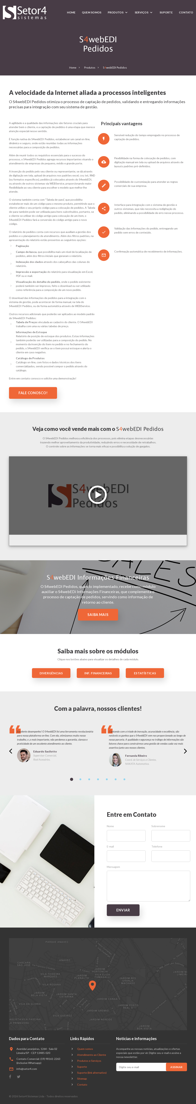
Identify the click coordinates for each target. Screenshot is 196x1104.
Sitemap (82, 1078)
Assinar (176, 1067)
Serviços (141, 12)
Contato (186, 12)
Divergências (51, 673)
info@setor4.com (26, 1068)
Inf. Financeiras (98, 673)
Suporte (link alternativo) (92, 1072)
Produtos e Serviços (89, 1060)
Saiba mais (97, 614)
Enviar (123, 910)
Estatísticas (145, 673)
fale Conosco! (33, 393)
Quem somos (91, 12)
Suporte (166, 12)
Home (71, 12)
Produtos (115, 12)
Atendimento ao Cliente (91, 1054)
